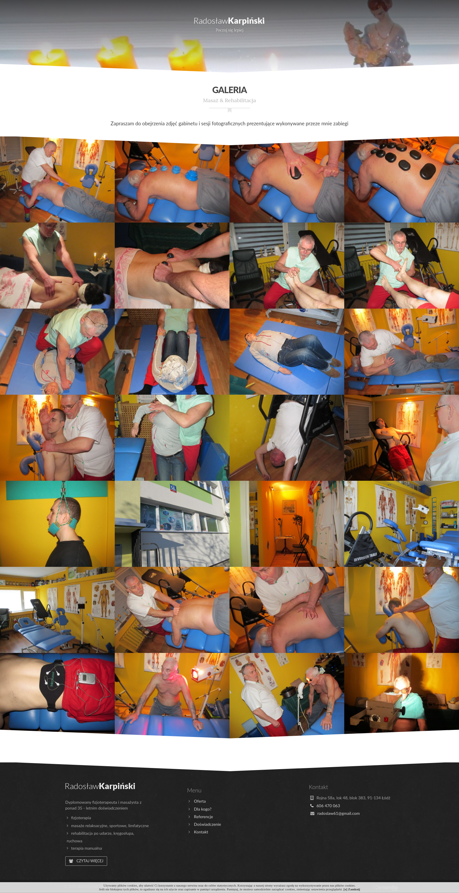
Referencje (312, 21)
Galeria (363, 21)
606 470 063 (157, 4)
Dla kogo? (92, 21)
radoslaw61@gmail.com (202, 4)
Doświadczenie (150, 21)
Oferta (44, 21)
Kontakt (410, 21)
